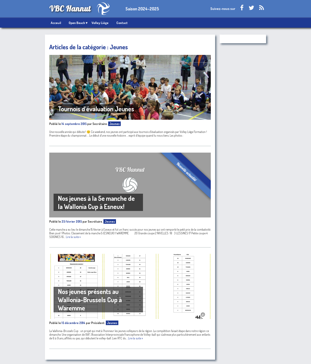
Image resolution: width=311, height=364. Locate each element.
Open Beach (77, 23)
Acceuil (56, 23)
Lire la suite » (73, 237)
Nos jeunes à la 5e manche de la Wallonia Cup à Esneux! (96, 202)
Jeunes (114, 124)
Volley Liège (100, 23)
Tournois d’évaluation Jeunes (96, 109)
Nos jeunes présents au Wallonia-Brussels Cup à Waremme (90, 299)
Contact (122, 23)
